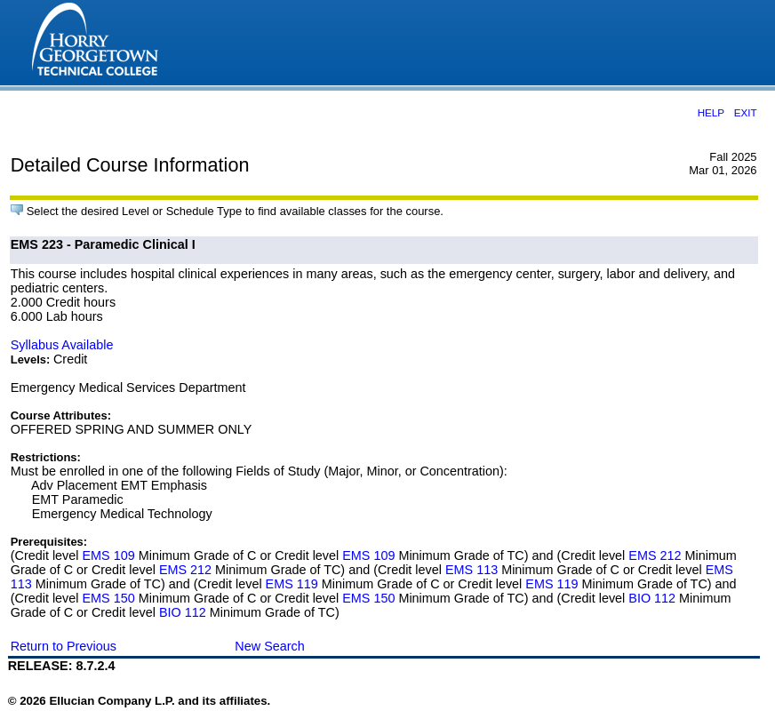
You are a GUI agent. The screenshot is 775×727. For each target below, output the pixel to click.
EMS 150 (109, 598)
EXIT (745, 112)
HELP (711, 112)
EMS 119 (292, 584)
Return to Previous (63, 646)
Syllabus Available (62, 345)
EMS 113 (471, 570)
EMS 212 (654, 555)
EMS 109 (109, 555)
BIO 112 (651, 598)
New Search (269, 646)
